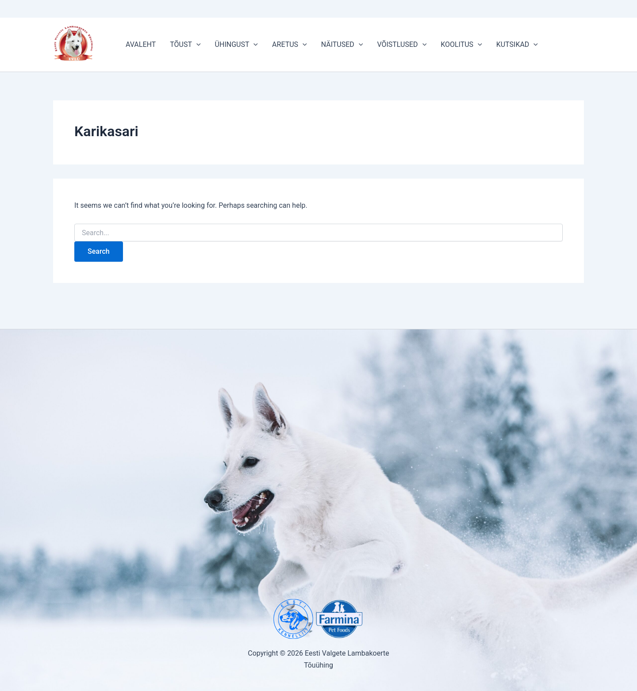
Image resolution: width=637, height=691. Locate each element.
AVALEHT (141, 44)
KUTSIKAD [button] (517, 44)
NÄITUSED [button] (342, 44)
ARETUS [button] (289, 44)
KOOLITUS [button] (461, 44)
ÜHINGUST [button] (236, 44)
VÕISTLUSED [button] (401, 44)
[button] (196, 44)
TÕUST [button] (185, 44)
